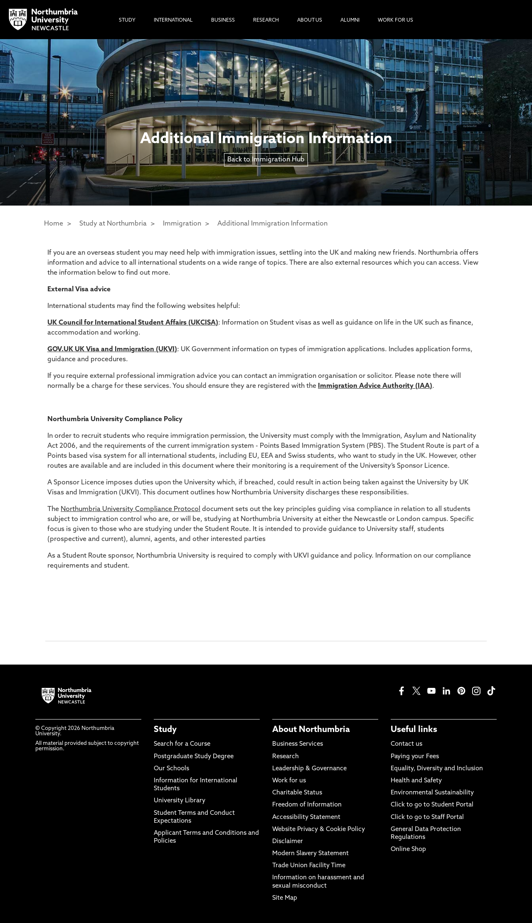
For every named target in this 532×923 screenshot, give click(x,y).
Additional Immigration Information (272, 224)
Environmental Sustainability (432, 793)
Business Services (297, 744)
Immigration (182, 224)
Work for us (289, 781)
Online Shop (408, 849)
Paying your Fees (415, 757)
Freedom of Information (307, 805)
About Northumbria (311, 730)
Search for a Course (182, 744)
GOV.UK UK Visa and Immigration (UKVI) (112, 349)
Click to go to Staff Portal (427, 817)
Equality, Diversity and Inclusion (437, 769)
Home (53, 224)
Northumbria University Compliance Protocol (130, 509)
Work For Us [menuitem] (395, 20)
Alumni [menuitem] (350, 20)
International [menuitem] (173, 20)
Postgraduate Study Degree (194, 757)
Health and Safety (416, 781)
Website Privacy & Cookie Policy (318, 829)
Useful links (414, 730)
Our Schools (171, 769)
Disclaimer (287, 842)
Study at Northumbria (113, 224)
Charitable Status (297, 793)
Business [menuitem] (223, 20)
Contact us (406, 744)
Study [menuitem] (127, 20)
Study (165, 730)
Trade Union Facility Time (308, 866)
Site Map (284, 898)
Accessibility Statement (306, 817)
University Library (179, 801)
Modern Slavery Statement (310, 854)
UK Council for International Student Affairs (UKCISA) (132, 323)
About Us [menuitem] (309, 20)
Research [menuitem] (266, 20)
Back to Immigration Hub (266, 159)
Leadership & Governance (309, 769)
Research (285, 757)
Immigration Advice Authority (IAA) (375, 386)
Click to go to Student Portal (432, 805)
